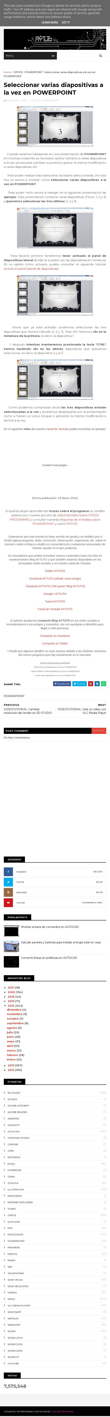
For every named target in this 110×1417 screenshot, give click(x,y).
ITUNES (12, 1209)
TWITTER (20, 883)
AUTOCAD (14, 1132)
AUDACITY (14, 1125)
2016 (11, 997)
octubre (13, 1019)
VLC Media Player (19, 1306)
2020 (12, 992)
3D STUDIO (14, 1093)
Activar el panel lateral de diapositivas (31, 269)
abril (10, 1046)
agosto (12, 1028)
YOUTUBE (20, 904)
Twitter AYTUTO (55, 571)
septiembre (16, 1024)
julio (10, 1033)
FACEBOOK (21, 873)
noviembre (15, 1015)
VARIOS (12, 1293)
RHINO (11, 1261)
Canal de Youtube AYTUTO (55, 609)
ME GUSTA (97, 872)
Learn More (49, 22)
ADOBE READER (17, 1112)
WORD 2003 (15, 1351)
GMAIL (11, 1177)
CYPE (11, 1151)
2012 (11, 1070)
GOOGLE (13, 1183)
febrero (13, 1055)
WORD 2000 (15, 1338)
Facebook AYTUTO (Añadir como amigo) (55, 579)
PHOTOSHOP (15, 1235)
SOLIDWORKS (16, 1274)
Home (8, 72)
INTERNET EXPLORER (20, 1203)
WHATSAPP (14, 1312)
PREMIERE (14, 1248)
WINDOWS (14, 1325)
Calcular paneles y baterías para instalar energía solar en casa (61, 943)
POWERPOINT (33, 72)
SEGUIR (99, 883)
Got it (66, 22)
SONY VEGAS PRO (18, 1286)
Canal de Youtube (57, 429)
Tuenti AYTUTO (55, 602)
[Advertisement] (55, 825)
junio (11, 1037)
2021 (11, 988)
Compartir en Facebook (55, 636)
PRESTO (12, 1254)
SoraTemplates (25, 1412)
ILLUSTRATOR (16, 1190)
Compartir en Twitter (55, 644)
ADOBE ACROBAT (18, 1106)
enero (12, 1060)
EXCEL (11, 1164)
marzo (12, 1051)
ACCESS (12, 1099)
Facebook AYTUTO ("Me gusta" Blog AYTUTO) (55, 586)
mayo (11, 1042)
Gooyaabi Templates (62, 1412)
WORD (12, 1332)
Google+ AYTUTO (55, 594)
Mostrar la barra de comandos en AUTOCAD (50, 927)
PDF (10, 1228)
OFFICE (18, 72)
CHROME (13, 1145)
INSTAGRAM (21, 893)
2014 (12, 1006)
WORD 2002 (15, 1344)
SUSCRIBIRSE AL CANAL (92, 903)
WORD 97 (13, 1357)
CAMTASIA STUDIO (18, 1138)
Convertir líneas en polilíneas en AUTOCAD (49, 958)
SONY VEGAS (15, 1280)
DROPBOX (14, 1157)
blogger (98, 731)
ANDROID (13, 1119)
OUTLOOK (14, 1222)
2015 (11, 1002)
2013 (11, 1066)
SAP (10, 1267)
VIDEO (11, 1299)
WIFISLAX (13, 1319)
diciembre (14, 1010)
